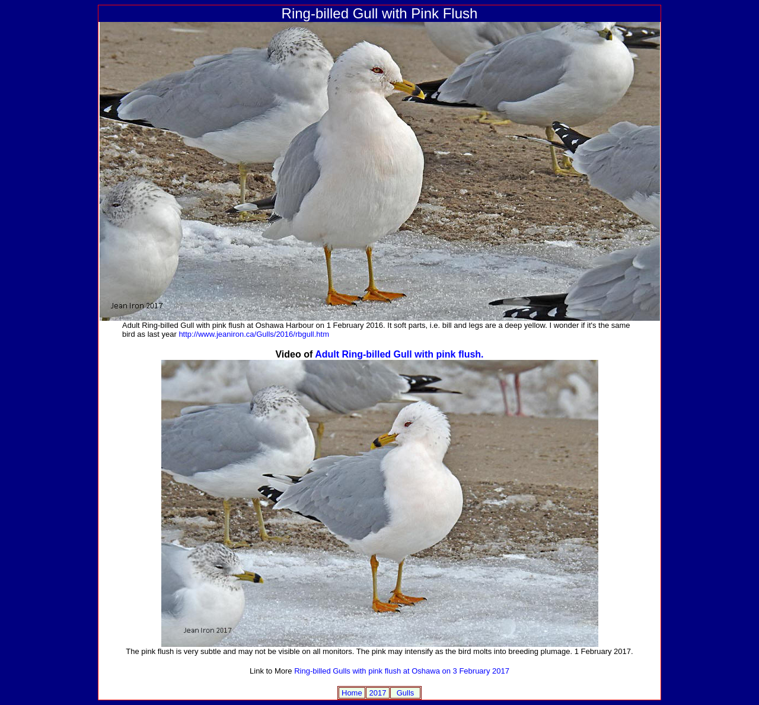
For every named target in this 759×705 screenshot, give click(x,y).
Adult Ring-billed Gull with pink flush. (399, 354)
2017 (377, 692)
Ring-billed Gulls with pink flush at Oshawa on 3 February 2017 (401, 670)
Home (352, 692)
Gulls (405, 692)
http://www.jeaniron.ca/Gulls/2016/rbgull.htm (253, 334)
